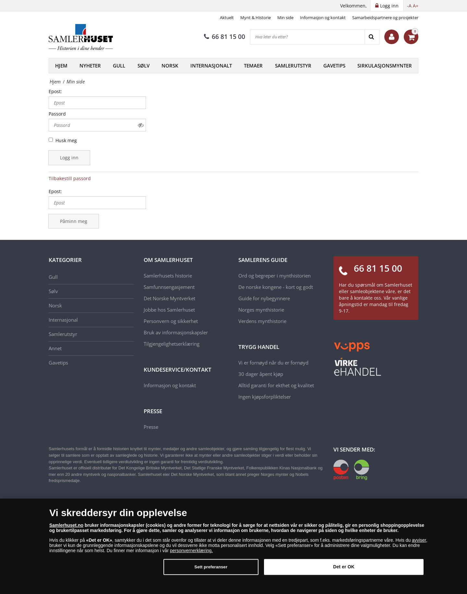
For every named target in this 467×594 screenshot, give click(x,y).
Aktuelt (227, 17)
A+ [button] (415, 6)
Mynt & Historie (255, 17)
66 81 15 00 (224, 36)
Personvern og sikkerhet (171, 321)
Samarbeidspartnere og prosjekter (385, 17)
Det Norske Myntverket (169, 298)
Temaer (253, 65)
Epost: (55, 91)
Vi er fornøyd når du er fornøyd (273, 362)
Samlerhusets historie (168, 275)
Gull (119, 65)
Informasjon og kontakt (323, 17)
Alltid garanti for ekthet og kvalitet (276, 385)
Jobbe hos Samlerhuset (169, 309)
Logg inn (69, 158)
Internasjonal (63, 319)
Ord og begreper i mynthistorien (274, 275)
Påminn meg (73, 221)
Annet (55, 348)
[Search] (372, 37)
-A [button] (409, 6)
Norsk (170, 65)
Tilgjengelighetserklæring (171, 343)
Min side (285, 17)
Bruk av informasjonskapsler (176, 332)
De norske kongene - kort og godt (275, 287)
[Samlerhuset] (81, 37)
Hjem (61, 65)
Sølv (144, 65)
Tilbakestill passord (70, 178)
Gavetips (334, 65)
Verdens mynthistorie (262, 321)
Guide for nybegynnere (264, 298)
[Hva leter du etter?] (307, 37)
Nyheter (90, 65)
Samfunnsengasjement (169, 287)
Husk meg (66, 140)
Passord (57, 114)
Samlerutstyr (293, 65)
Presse (151, 427)
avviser (419, 543)
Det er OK (343, 570)
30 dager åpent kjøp (260, 374)
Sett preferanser (210, 570)
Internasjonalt (211, 65)
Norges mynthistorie (261, 309)
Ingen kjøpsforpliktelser (264, 396)
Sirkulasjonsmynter (384, 65)
